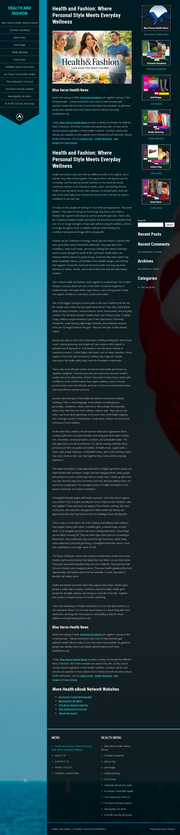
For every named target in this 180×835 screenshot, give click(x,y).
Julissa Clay (19, 37)
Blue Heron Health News (73, 122)
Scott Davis (19, 59)
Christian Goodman (19, 30)
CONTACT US (62, 761)
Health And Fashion (19, 10)
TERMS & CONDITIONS (67, 773)
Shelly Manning (19, 52)
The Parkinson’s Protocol (19, 81)
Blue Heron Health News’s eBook (20, 22)
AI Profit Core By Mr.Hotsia (19, 103)
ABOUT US (60, 755)
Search (141, 220)
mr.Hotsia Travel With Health (19, 74)
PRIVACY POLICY (63, 767)
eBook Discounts (68, 713)
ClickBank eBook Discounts (19, 66)
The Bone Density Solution (19, 88)
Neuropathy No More (19, 96)
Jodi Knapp (19, 44)
